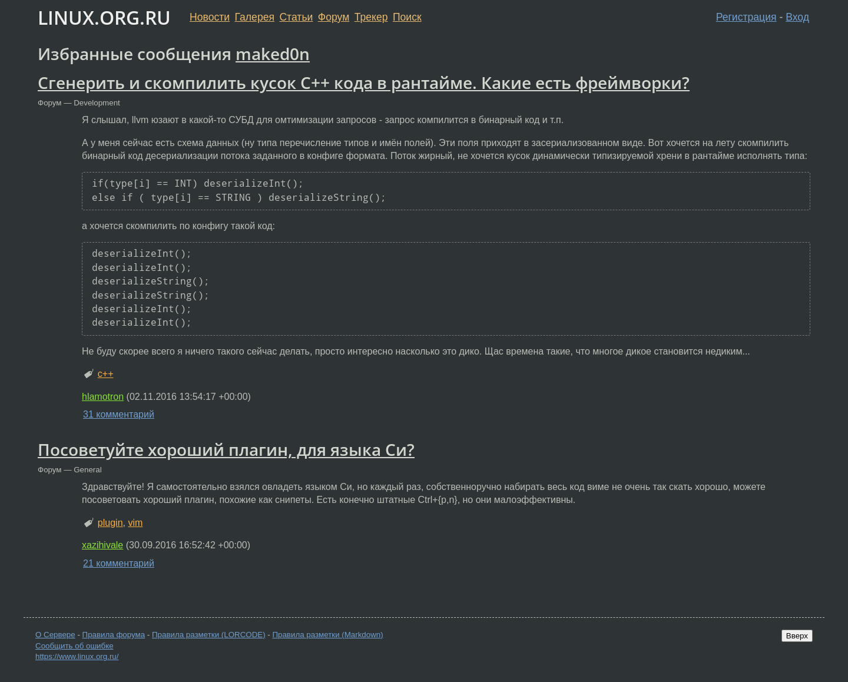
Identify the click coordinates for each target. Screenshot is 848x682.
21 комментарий (118, 563)
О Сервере (55, 634)
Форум (333, 17)
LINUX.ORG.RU (104, 17)
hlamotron (103, 397)
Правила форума (113, 634)
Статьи (296, 17)
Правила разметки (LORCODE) (209, 634)
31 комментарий (118, 414)
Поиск (407, 17)
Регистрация (746, 17)
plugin (110, 523)
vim (135, 523)
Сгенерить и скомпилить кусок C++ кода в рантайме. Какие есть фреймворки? (364, 82)
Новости (210, 17)
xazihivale (102, 545)
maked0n (273, 53)
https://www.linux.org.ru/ (76, 656)
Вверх (797, 635)
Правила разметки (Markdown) (327, 634)
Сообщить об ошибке (74, 645)
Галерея (254, 17)
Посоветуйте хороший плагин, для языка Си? (226, 449)
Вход (797, 17)
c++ (106, 374)
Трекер (371, 17)
